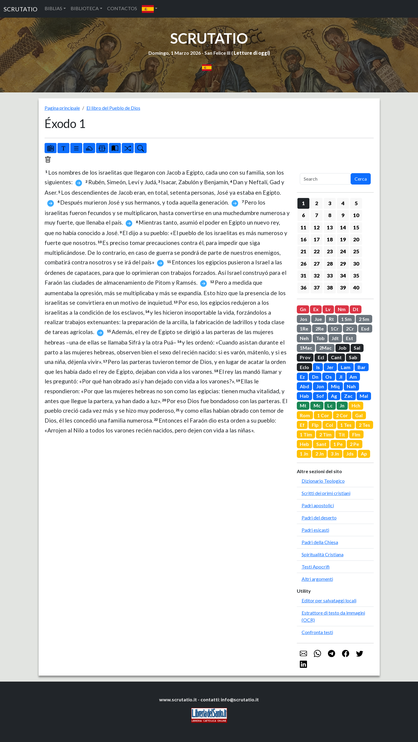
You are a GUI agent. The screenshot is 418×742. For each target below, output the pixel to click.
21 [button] (303, 251)
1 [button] (303, 203)
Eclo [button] (304, 367)
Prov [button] (305, 357)
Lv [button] (328, 309)
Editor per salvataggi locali (329, 600)
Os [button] (328, 377)
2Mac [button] (325, 348)
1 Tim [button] (306, 434)
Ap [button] (364, 453)
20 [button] (356, 239)
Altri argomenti (317, 579)
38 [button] (330, 287)
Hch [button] (356, 405)
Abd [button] (304, 386)
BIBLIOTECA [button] (85, 8)
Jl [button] (340, 377)
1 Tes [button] (346, 425)
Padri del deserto (319, 517)
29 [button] (343, 263)
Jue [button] (318, 319)
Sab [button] (353, 357)
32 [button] (317, 275)
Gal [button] (359, 415)
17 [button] (317, 239)
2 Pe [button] (354, 444)
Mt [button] (303, 405)
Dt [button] (355, 309)
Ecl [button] (321, 357)
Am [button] (353, 377)
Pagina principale (62, 108)
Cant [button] (336, 357)
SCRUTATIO (20, 9)
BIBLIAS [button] (53, 8)
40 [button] (356, 287)
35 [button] (356, 275)
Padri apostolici (318, 505)
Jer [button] (330, 367)
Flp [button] (315, 425)
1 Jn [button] (304, 453)
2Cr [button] (350, 328)
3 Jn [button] (335, 453)
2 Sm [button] (364, 319)
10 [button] (356, 215)
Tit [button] (341, 434)
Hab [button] (304, 396)
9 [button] (342, 215)
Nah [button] (351, 386)
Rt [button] (331, 319)
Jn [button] (342, 405)
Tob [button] (320, 338)
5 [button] (356, 203)
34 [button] (343, 275)
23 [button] (330, 251)
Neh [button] (304, 338)
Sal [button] (357, 348)
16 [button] (303, 239)
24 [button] (343, 251)
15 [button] (356, 227)
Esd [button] (365, 328)
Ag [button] (334, 396)
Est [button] (349, 338)
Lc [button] (329, 405)
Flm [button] (356, 434)
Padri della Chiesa (320, 542)
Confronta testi (317, 632)
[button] (149, 8)
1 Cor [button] (323, 415)
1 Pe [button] (338, 444)
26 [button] (303, 263)
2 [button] (316, 203)
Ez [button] (302, 377)
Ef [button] (302, 425)
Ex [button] (316, 309)
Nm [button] (342, 309)
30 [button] (356, 263)
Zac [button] (348, 396)
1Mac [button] (306, 348)
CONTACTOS (122, 8)
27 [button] (317, 263)
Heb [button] (304, 444)
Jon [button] (320, 386)
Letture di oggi (251, 53)
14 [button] (343, 227)
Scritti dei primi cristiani (326, 493)
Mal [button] (364, 396)
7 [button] (316, 215)
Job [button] (342, 348)
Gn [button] (303, 309)
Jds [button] (350, 453)
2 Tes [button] (364, 425)
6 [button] (303, 215)
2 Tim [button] (325, 434)
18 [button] (330, 239)
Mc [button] (317, 405)
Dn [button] (315, 377)
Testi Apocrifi (316, 566)
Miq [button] (335, 386)
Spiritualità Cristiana (322, 554)
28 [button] (330, 263)
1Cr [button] (335, 328)
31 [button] (303, 275)
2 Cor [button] (342, 415)
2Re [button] (319, 328)
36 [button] (303, 287)
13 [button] (330, 227)
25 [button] (356, 251)
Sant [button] (321, 444)
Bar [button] (362, 367)
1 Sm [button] (346, 319)
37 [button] (317, 287)
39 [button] (343, 287)
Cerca (361, 179)
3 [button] (329, 203)
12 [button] (317, 227)
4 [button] (342, 203)
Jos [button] (303, 319)
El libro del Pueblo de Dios (113, 108)
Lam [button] (345, 367)
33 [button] (330, 275)
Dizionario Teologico (323, 481)
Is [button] (318, 367)
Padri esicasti (315, 530)
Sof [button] (320, 396)
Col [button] (329, 425)
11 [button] (303, 227)
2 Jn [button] (319, 453)
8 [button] (329, 215)
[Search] (325, 179)
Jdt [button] (335, 338)
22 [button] (317, 251)
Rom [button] (305, 415)
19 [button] (343, 239)
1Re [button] (304, 328)
